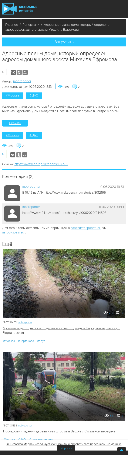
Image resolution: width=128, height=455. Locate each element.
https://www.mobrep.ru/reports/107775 (41, 164)
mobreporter (22, 81)
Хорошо (66, 448)
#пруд (41, 341)
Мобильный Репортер (19, 8)
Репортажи (31, 25)
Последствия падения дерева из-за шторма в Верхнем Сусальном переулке (59, 431)
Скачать (15, 123)
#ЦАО (34, 95)
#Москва (12, 95)
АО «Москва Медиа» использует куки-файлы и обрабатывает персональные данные (64, 444)
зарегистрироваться (86, 228)
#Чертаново (26, 341)
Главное (11, 25)
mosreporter (31, 207)
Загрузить (64, 42)
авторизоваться (13, 232)
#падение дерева (41, 439)
